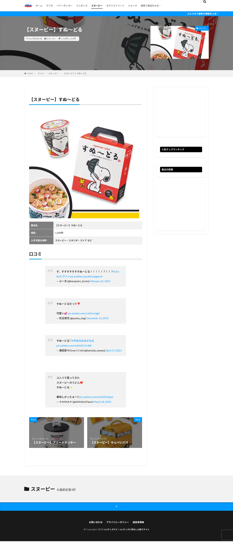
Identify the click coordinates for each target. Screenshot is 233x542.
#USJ (116, 271)
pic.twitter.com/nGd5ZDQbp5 (96, 396)
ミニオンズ (82, 5)
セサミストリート (115, 5)
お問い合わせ (93, 522)
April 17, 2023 (114, 350)
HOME (30, 73)
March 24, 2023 (102, 401)
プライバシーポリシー (118, 522)
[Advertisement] (181, 113)
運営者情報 (140, 522)
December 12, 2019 (97, 318)
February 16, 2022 (100, 281)
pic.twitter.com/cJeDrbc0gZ (84, 313)
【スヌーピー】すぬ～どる (74, 73)
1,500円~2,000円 (68, 38)
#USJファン (63, 276)
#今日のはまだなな (83, 340)
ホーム (39, 5)
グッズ (41, 73)
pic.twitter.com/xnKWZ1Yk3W (73, 345)
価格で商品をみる (150, 5)
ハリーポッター (64, 5)
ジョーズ (132, 5)
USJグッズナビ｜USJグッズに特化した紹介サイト (126, 530)
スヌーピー (97, 5)
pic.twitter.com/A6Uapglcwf (86, 276)
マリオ (49, 5)
